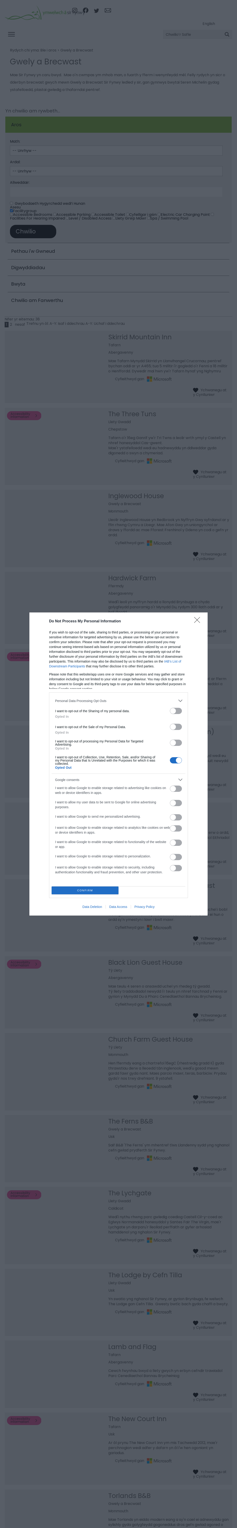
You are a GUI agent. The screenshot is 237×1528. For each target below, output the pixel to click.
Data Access (118, 907)
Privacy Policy (144, 907)
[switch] (176, 711)
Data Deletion (92, 907)
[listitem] (118, 700)
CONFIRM (85, 890)
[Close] (198, 621)
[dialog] (118, 764)
